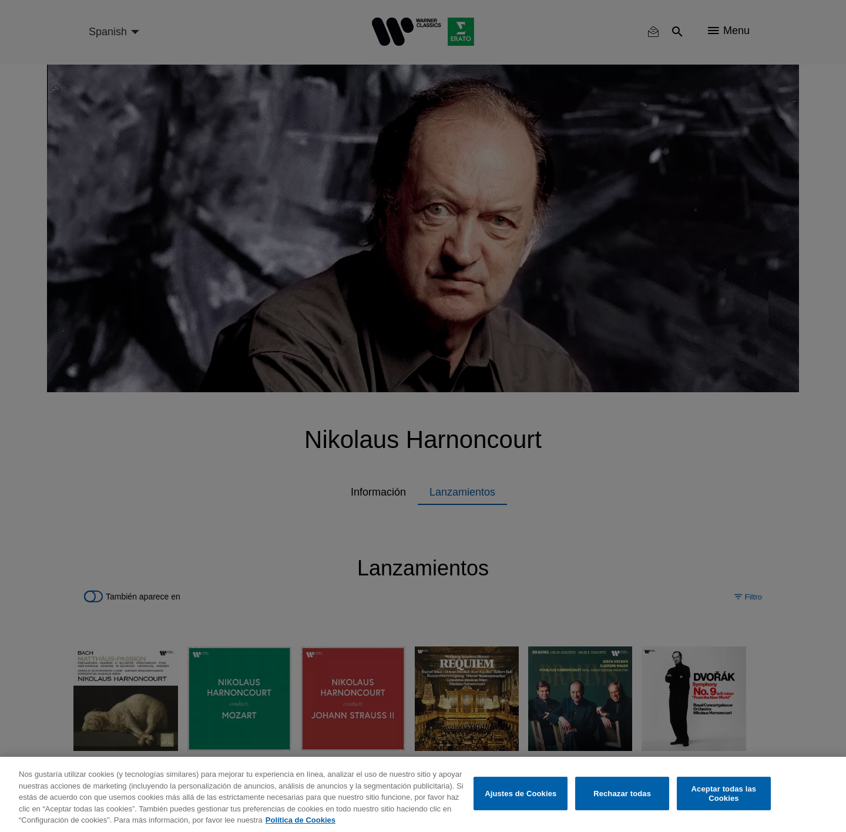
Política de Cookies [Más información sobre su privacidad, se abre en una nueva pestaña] (300, 820)
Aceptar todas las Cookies (724, 793)
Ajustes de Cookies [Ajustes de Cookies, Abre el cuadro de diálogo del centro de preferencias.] (520, 793)
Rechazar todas (622, 793)
